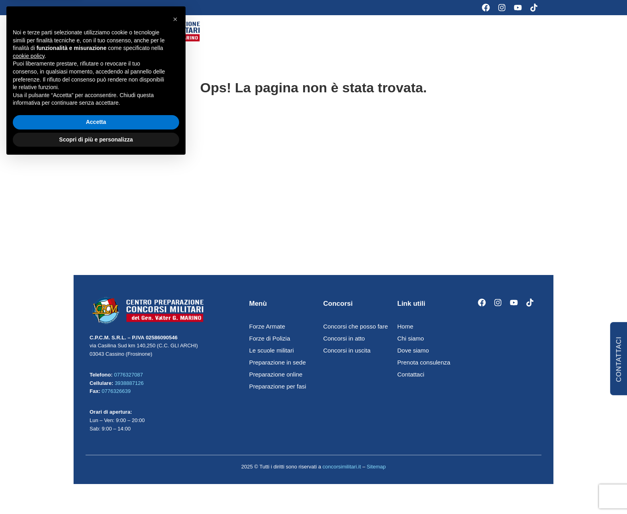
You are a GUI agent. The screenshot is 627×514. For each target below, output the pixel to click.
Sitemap (376, 469)
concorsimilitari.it (341, 469)
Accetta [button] (96, 475)
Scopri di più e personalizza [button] (96, 492)
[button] (175, 372)
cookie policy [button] (28, 409)
